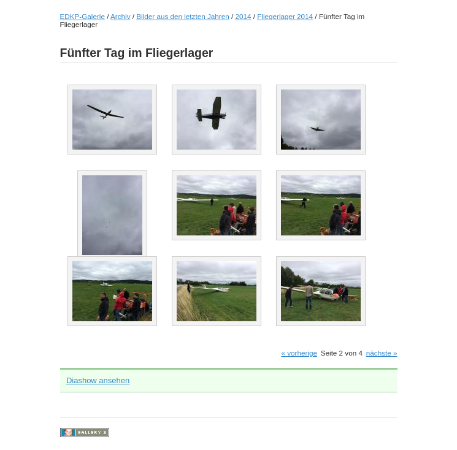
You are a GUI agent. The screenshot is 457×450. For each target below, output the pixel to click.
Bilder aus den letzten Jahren (182, 16)
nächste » (381, 353)
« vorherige (299, 353)
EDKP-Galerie (82, 16)
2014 (243, 16)
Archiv (120, 16)
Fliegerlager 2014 (285, 16)
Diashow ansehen (97, 380)
